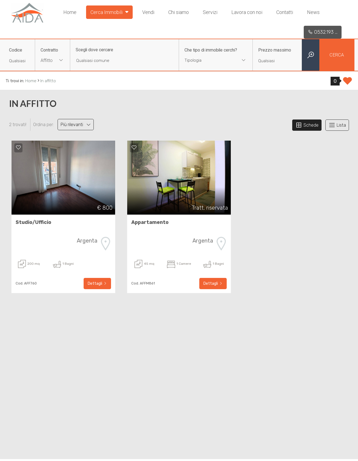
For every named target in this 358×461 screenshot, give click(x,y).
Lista (337, 125)
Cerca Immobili (109, 11)
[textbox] (209, 60)
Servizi (210, 12)
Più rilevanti (76, 124)
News (313, 12)
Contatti (284, 12)
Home (69, 12)
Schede (307, 125)
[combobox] (52, 61)
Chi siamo (178, 12)
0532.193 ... (322, 32)
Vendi (148, 12)
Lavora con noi (246, 12)
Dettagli (97, 283)
